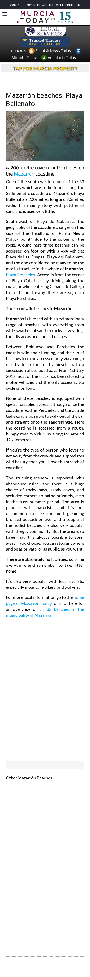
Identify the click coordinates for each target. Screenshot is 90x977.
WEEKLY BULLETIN (68, 5)
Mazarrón (24, 173)
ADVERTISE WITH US (40, 5)
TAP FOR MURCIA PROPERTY (45, 68)
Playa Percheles (20, 274)
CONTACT (16, 5)
